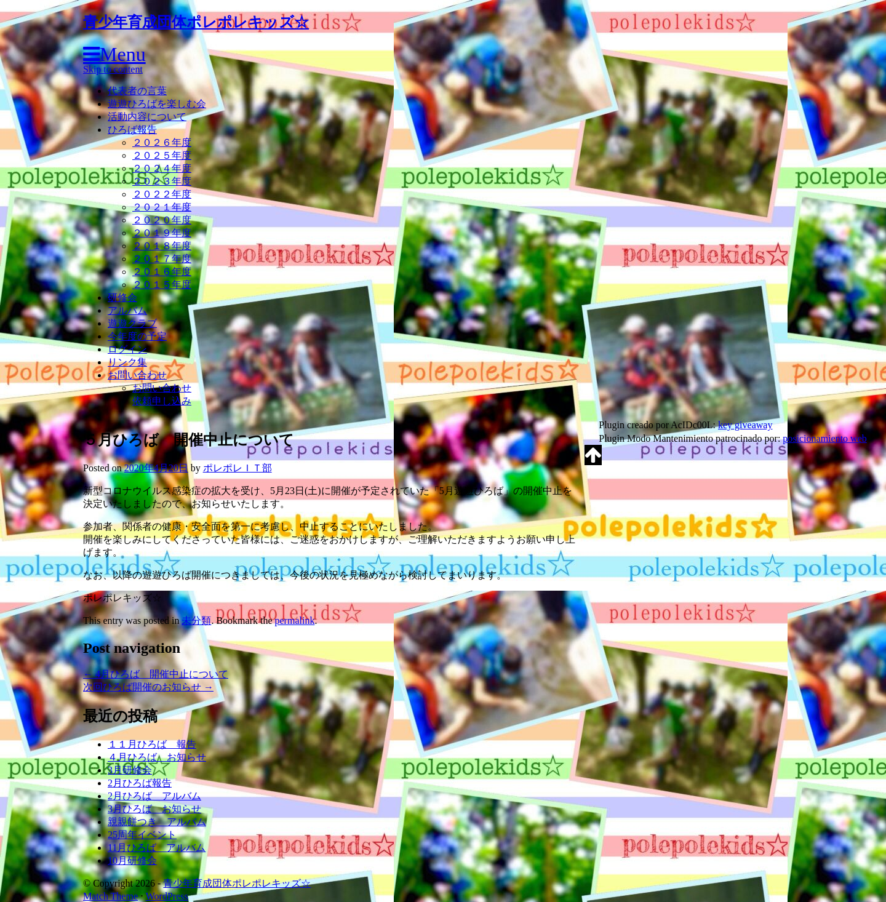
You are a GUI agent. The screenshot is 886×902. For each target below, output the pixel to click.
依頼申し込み (161, 401)
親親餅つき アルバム (157, 821)
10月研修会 (132, 860)
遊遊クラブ (132, 323)
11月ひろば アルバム (157, 847)
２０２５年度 (161, 155)
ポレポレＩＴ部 (237, 468)
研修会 (122, 297)
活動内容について (147, 116)
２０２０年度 (161, 220)
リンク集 (127, 362)
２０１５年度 (161, 284)
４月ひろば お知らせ (157, 757)
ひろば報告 (132, 129)
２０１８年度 (161, 246)
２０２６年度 (161, 142)
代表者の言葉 (137, 91)
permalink (295, 620)
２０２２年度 (161, 194)
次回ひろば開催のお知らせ (148, 687)
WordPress (167, 896)
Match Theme (110, 896)
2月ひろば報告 (140, 783)
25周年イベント (142, 834)
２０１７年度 (161, 258)
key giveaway (745, 425)
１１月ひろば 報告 (152, 744)
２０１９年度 (161, 233)
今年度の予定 (137, 336)
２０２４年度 (161, 168)
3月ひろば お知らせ (154, 809)
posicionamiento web (824, 438)
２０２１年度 (161, 207)
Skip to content (113, 69)
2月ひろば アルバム (154, 796)
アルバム (127, 310)
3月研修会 (130, 770)
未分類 (196, 620)
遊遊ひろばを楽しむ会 (157, 103)
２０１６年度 (161, 271)
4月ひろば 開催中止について (155, 674)
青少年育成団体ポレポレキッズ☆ (196, 22)
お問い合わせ (137, 375)
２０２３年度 (161, 181)
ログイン (127, 349)
